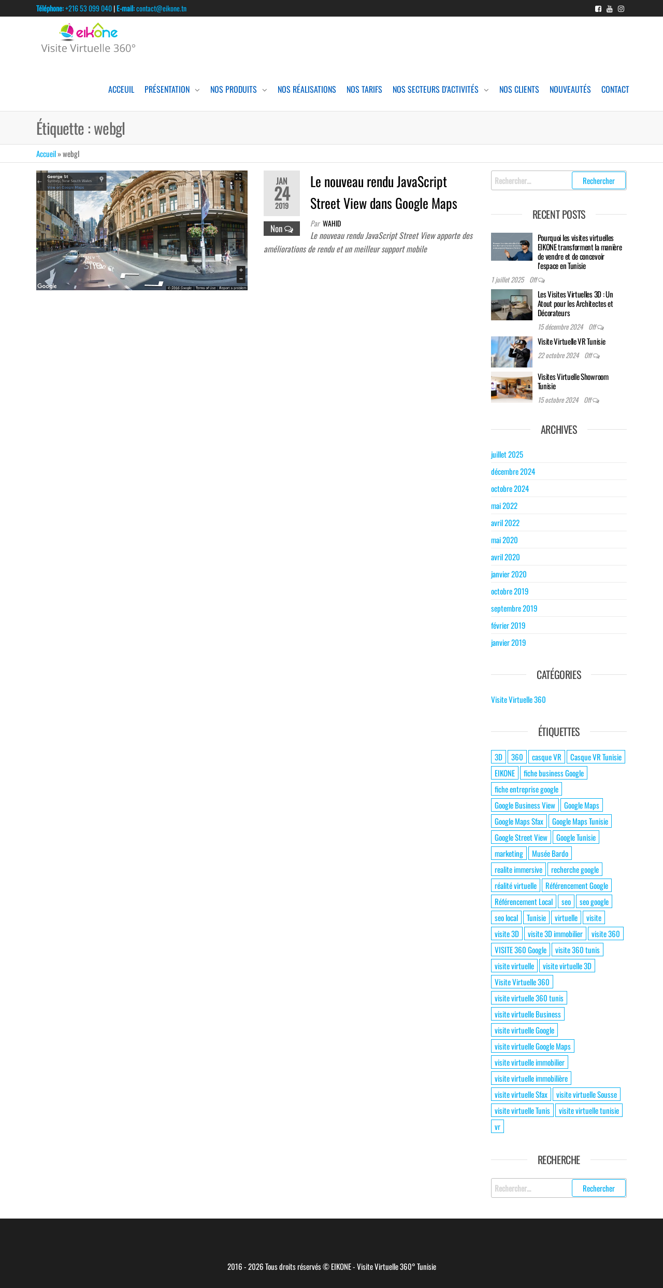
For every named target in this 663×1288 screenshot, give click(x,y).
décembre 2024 (513, 471)
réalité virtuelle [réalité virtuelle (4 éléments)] (516, 885)
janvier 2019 (508, 642)
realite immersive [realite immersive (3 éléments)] (518, 869)
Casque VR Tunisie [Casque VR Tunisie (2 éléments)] (596, 756)
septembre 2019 (514, 608)
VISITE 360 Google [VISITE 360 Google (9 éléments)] (520, 949)
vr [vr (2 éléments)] (497, 1126)
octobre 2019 (510, 591)
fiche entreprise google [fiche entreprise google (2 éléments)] (526, 789)
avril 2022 (505, 522)
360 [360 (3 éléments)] (517, 756)
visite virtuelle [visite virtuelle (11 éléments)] (514, 965)
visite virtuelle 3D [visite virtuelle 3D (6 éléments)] (567, 965)
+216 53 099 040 (74, 8)
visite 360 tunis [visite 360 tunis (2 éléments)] (577, 949)
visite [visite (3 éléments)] (593, 917)
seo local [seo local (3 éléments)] (506, 917)
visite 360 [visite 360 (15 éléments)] (606, 933)
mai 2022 (504, 505)
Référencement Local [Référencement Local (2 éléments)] (524, 901)
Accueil (46, 153)
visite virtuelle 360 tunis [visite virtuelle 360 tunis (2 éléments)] (529, 997)
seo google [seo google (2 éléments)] (594, 901)
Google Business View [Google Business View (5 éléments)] (525, 805)
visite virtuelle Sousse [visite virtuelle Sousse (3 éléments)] (586, 1094)
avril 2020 (505, 556)
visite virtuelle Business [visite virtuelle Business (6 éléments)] (528, 1014)
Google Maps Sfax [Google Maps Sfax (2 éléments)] (519, 821)
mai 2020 (504, 539)
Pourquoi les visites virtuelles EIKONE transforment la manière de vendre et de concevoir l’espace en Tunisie (580, 251)
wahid (332, 223)
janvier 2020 (509, 573)
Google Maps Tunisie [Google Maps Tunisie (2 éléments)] (580, 821)
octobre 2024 (510, 488)
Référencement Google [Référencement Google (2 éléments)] (576, 885)
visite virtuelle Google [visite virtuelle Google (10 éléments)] (524, 1030)
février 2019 (508, 625)
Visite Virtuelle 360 (518, 699)
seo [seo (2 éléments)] (566, 901)
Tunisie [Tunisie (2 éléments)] (536, 917)
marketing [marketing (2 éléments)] (509, 853)
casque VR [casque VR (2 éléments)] (546, 756)
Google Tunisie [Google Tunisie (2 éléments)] (576, 837)
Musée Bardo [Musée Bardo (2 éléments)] (550, 853)
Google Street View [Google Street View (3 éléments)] (521, 837)
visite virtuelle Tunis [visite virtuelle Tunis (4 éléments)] (522, 1110)
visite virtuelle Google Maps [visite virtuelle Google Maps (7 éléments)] (533, 1046)
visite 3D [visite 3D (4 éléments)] (507, 933)
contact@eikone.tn (151, 8)
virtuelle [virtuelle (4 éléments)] (566, 917)
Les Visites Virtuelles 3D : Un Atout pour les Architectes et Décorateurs (575, 303)
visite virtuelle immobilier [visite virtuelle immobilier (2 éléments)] (530, 1062)
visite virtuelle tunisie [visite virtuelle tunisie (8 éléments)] (589, 1110)
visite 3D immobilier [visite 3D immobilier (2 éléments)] (555, 933)
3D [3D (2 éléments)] (498, 756)
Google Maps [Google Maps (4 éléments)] (581, 805)
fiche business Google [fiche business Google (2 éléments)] (554, 773)
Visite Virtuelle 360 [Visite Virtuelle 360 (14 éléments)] (522, 981)
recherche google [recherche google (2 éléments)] (575, 869)
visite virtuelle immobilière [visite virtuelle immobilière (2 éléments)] (531, 1078)
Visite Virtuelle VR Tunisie (572, 341)
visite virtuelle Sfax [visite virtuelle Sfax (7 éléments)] (521, 1094)
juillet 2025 (507, 454)
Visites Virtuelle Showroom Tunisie (573, 381)
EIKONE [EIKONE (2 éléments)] (505, 773)
